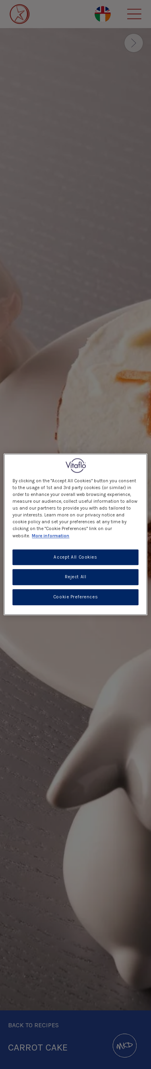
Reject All (76, 577)
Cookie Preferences (75, 597)
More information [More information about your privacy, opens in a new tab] (50, 536)
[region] (75, 534)
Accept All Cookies (75, 557)
